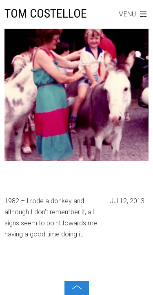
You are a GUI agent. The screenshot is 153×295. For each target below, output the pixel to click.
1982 (12, 182)
